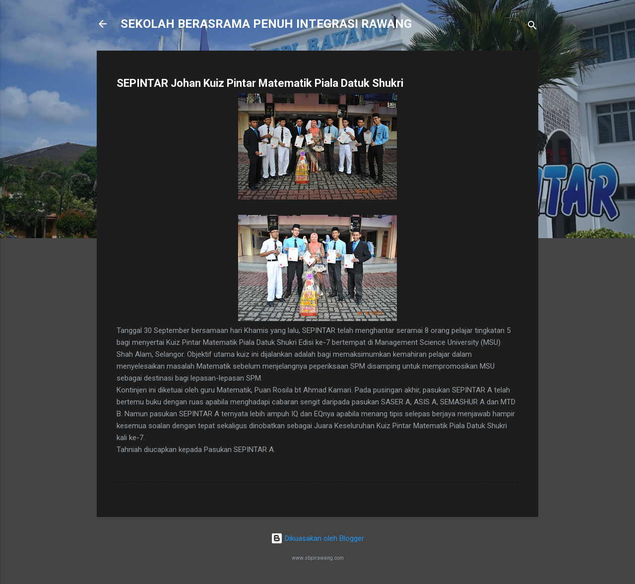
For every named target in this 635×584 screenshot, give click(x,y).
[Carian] (532, 27)
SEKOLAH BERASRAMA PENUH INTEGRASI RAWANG (266, 24)
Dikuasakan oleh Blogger (317, 538)
